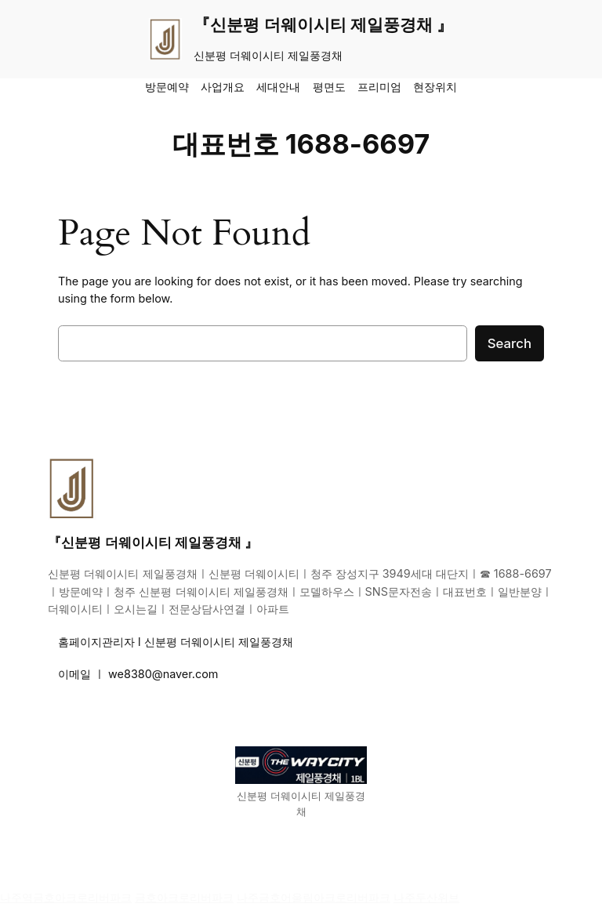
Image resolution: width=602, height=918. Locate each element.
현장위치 (435, 86)
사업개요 (223, 86)
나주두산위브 (426, 897)
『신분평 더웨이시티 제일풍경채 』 (323, 24)
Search (509, 343)
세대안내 (278, 86)
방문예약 (167, 86)
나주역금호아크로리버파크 (66, 897)
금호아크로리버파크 (184, 897)
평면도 (329, 86)
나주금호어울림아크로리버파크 (313, 897)
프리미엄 (379, 86)
